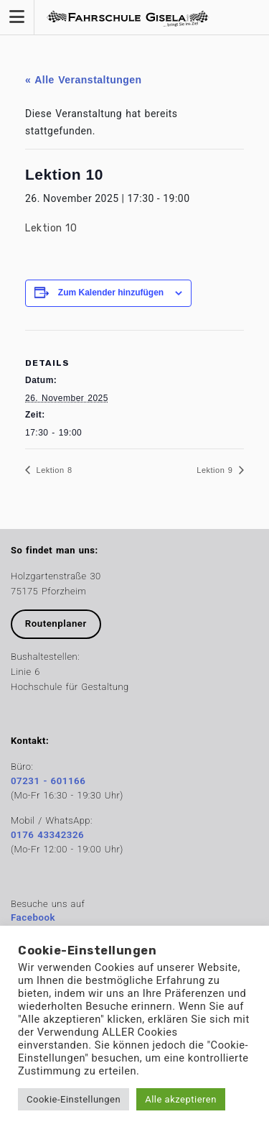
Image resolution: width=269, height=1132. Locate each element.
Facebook (33, 917)
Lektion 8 (52, 470)
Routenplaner (56, 623)
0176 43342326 (47, 834)
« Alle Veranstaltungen (83, 80)
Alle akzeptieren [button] (181, 1099)
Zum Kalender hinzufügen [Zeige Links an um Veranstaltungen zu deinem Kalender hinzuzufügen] (111, 292)
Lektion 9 (216, 470)
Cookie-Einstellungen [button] (74, 1099)
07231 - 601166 (48, 781)
